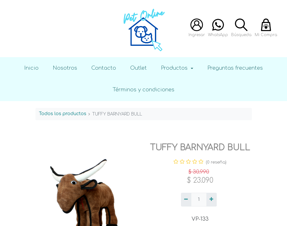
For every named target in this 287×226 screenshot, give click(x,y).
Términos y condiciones (143, 90)
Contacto (103, 68)
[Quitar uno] (186, 200)
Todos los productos (62, 113)
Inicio (31, 68)
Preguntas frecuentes (235, 68)
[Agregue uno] (211, 200)
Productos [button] (175, 68)
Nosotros (65, 68)
